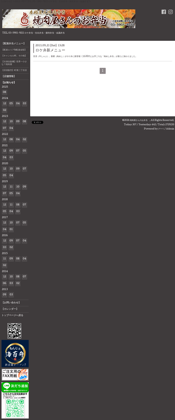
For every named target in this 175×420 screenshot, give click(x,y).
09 (17, 121)
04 (18, 103)
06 (4, 283)
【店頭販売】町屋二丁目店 (14, 70)
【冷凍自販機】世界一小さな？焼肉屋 (14, 63)
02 (4, 110)
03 (24, 103)
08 (4, 92)
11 (11, 187)
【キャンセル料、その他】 (14, 56)
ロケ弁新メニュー (50, 50)
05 (11, 103)
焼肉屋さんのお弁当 (139, 120)
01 (11, 229)
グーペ (161, 129)
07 (4, 128)
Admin (170, 129)
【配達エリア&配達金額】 (14, 50)
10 (11, 121)
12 (4, 103)
